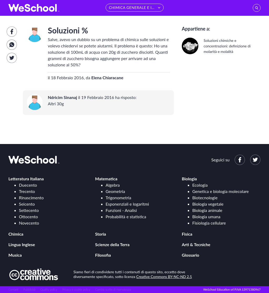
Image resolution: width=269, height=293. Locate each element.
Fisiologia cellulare (209, 222)
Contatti (13, 289)
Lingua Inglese (21, 244)
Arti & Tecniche (196, 244)
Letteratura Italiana (26, 178)
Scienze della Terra (112, 244)
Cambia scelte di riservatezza (113, 289)
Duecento (28, 184)
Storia (100, 233)
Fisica (187, 233)
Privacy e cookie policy (76, 289)
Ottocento (28, 216)
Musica (15, 254)
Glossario (190, 254)
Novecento (29, 222)
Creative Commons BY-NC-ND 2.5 (164, 276)
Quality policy (48, 289)
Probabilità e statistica (126, 216)
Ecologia (200, 184)
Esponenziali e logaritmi (127, 203)
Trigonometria (118, 197)
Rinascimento (31, 197)
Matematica (106, 178)
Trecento (27, 191)
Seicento (27, 203)
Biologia (189, 178)
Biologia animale (207, 210)
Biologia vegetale (208, 203)
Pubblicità (29, 289)
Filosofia (103, 254)
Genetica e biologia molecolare (220, 191)
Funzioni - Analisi (121, 210)
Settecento (29, 210)
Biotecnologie (205, 197)
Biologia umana (206, 216)
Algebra (113, 184)
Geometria (115, 191)
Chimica (15, 233)
